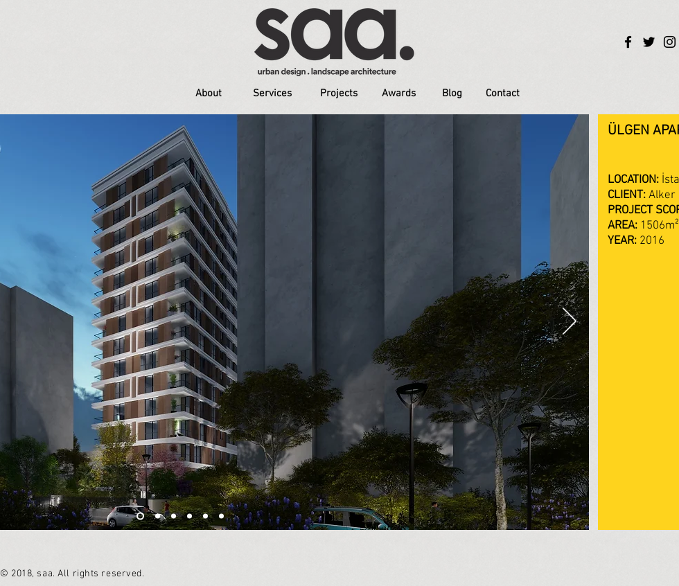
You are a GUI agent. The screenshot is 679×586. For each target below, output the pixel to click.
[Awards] (398, 94)
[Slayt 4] (189, 516)
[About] (208, 94)
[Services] (272, 94)
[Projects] (338, 94)
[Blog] (452, 94)
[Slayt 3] (173, 516)
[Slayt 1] (140, 516)
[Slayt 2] (157, 516)
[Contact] (502, 94)
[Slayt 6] (221, 516)
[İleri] (569, 322)
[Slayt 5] (205, 516)
